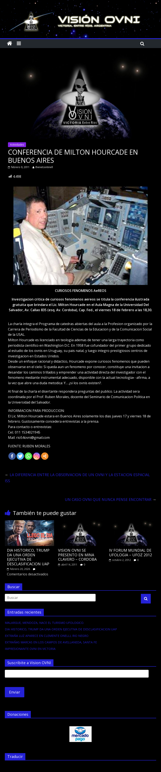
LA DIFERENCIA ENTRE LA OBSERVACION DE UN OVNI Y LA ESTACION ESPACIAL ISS (77, 477)
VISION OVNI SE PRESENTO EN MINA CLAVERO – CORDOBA (77, 555)
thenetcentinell (44, 167)
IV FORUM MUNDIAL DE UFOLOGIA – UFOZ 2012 (130, 552)
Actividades (17, 144)
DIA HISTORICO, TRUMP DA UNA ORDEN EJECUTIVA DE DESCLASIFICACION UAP (28, 557)
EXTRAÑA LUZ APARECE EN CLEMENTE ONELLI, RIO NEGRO (46, 636)
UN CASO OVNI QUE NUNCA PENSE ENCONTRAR (110, 499)
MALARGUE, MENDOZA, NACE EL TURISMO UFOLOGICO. (44, 623)
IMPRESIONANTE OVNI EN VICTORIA (30, 649)
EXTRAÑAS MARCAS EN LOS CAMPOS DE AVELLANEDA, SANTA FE (51, 642)
